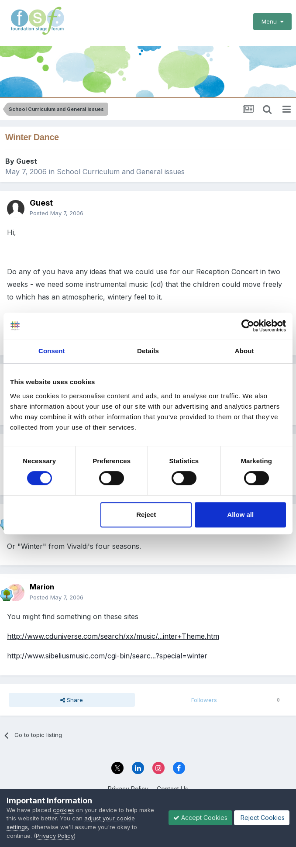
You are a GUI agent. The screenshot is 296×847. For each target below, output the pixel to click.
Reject (146, 514)
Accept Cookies (200, 817)
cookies (63, 809)
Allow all (240, 514)
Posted (56, 213)
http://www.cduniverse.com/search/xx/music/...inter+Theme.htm (113, 636)
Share (71, 699)
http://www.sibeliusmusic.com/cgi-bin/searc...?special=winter (107, 655)
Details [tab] (148, 351)
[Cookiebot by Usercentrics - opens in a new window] (248, 325)
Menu (272, 21)
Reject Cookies (262, 817)
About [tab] (244, 351)
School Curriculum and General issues (121, 171)
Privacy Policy (55, 835)
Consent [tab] (51, 351)
